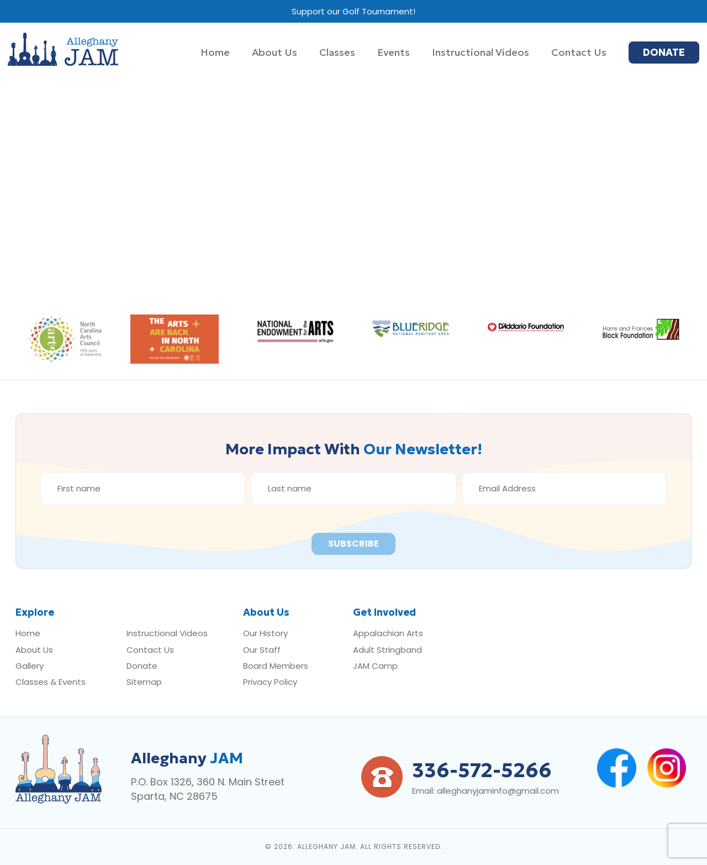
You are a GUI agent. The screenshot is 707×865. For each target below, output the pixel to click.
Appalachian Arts (388, 633)
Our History (265, 633)
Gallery (29, 666)
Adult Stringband (387, 650)
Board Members (275, 666)
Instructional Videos (167, 633)
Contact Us (150, 650)
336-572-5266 (482, 770)
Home (27, 633)
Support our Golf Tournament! (353, 11)
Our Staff (262, 650)
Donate (141, 666)
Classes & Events (50, 682)
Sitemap (144, 682)
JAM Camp (375, 666)
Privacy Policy (270, 682)
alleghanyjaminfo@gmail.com (498, 790)
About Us (34, 650)
